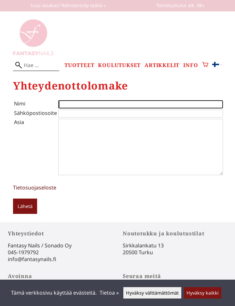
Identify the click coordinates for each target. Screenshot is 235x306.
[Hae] (36, 65)
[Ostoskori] (205, 65)
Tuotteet (79, 65)
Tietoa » (109, 292)
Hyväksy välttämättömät (152, 293)
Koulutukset (119, 65)
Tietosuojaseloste (34, 187)
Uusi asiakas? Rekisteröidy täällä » (68, 5)
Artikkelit (162, 65)
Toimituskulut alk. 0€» (180, 5)
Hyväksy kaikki (203, 293)
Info (190, 65)
